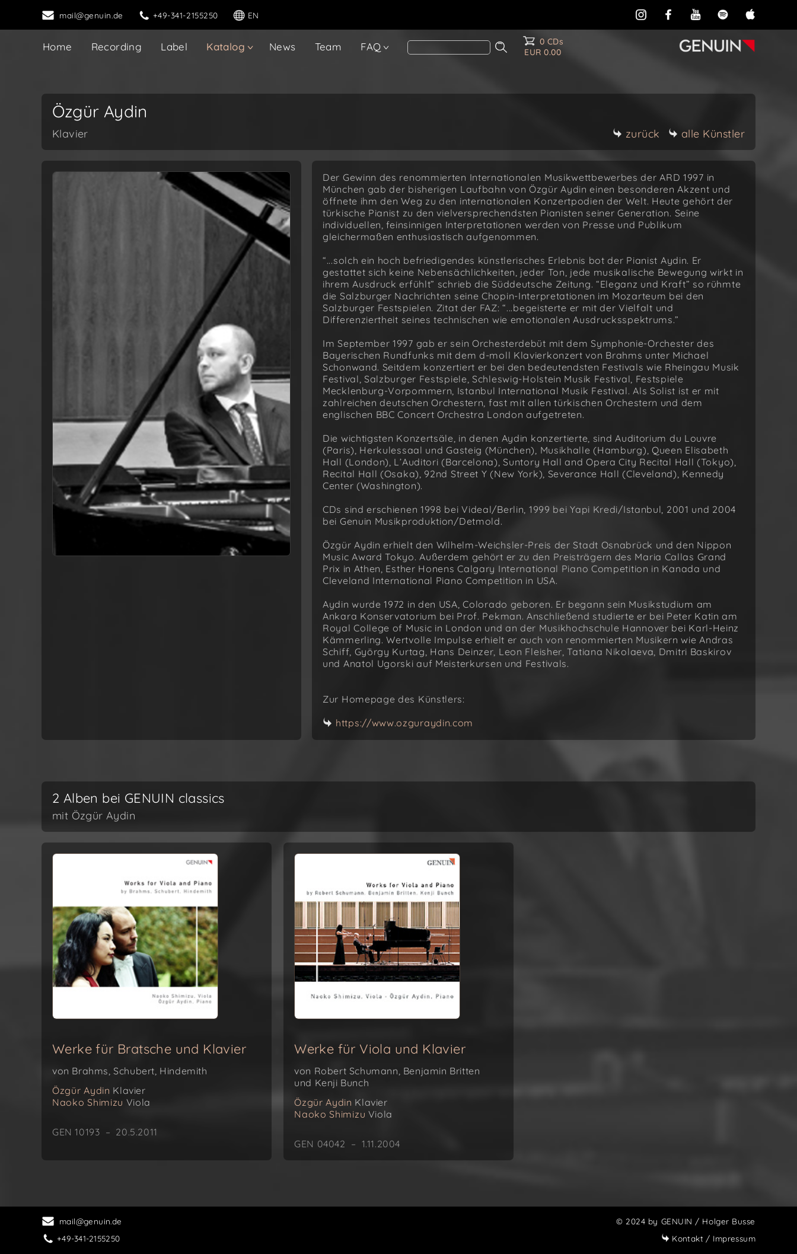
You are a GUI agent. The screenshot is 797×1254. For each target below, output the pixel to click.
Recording (116, 46)
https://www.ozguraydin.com (404, 723)
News (282, 46)
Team (328, 46)
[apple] (750, 13)
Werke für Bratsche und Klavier (149, 1049)
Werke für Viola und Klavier (380, 1049)
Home (57, 46)
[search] (448, 47)
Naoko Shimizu (101, 1102)
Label (174, 46)
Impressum (708, 1238)
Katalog (225, 46)
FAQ (371, 46)
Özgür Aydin (99, 1090)
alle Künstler (706, 134)
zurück (636, 134)
